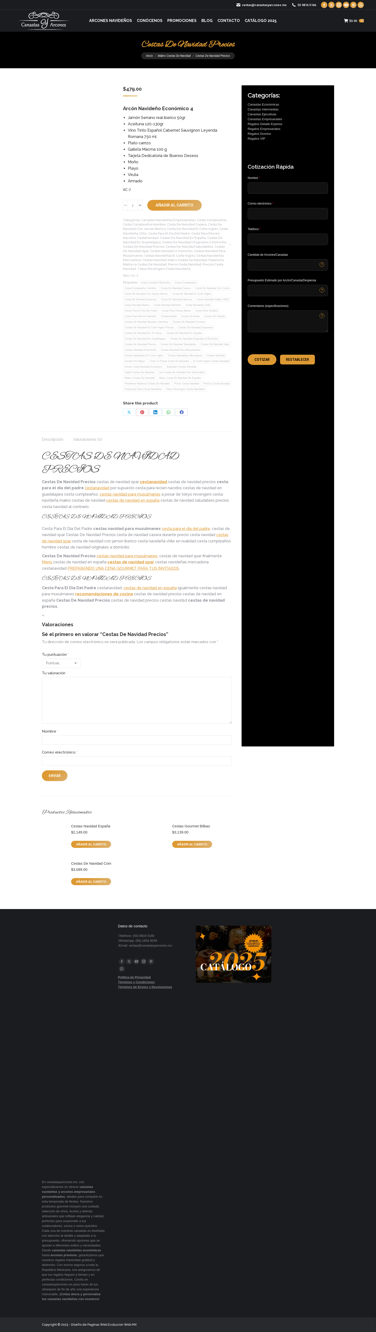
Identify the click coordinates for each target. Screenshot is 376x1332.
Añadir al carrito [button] (91, 844)
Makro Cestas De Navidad (187, 260)
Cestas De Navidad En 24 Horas (143, 333)
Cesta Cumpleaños (211, 220)
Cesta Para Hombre (206, 310)
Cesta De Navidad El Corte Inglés (192, 229)
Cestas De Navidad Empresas (196, 327)
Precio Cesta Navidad (184, 264)
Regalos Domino (259, 134)
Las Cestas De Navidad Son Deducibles (182, 372)
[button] (262, 359)
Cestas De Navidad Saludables (189, 246)
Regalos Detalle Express (265, 124)
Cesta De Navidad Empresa (141, 299)
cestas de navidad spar (130, 562)
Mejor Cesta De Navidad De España (180, 378)
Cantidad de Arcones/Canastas (268, 254)
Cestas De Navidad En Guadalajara (145, 338)
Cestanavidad (148, 238)
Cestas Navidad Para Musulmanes (180, 350)
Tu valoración (54, 673)
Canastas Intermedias (263, 109)
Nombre (50, 731)
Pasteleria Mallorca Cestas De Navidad (147, 383)
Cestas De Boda (190, 316)
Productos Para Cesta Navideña (143, 389)
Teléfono (254, 229)
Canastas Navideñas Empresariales (168, 220)
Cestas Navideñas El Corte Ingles (169, 255)
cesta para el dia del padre (186, 528)
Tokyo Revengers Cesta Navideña (164, 269)
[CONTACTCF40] (288, 290)
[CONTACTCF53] (288, 265)
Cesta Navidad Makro (137, 305)
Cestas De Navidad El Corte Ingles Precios (149, 327)
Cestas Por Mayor (135, 361)
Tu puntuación (55, 654)
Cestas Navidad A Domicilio (171, 251)
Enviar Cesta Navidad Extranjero (143, 366)
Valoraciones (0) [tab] (87, 439)
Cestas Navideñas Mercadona (185, 355)
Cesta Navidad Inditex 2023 (213, 299)
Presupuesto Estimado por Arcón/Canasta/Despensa (282, 280)
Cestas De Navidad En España (183, 238)
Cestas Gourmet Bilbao (191, 826)
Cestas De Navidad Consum (189, 322)
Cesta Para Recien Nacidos (140, 316)
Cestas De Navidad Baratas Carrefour (146, 322)
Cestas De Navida (214, 316)
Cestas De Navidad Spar (215, 344)
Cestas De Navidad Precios (143, 246)
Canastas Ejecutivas (262, 114)
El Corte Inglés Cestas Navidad (211, 361)
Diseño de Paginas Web (89, 1324)
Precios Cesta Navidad (217, 383)
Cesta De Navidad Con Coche (212, 288)
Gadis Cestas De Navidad (139, 372)
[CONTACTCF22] (288, 321)
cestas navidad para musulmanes (130, 494)
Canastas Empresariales (265, 119)
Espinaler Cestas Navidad (181, 366)
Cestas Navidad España (90, 826)
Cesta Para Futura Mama (176, 310)
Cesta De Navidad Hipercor (176, 299)
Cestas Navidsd (154, 260)
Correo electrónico (60, 752)
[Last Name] (288, 188)
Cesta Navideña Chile (198, 305)
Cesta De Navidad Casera (187, 224)
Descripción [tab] (52, 439)
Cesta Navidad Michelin (167, 305)
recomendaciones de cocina (104, 594)
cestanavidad (153, 482)
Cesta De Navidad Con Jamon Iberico (146, 294)
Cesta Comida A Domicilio (155, 282)
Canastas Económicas (263, 104)
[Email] (288, 213)
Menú (47, 562)
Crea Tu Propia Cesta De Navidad (169, 361)
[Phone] (288, 239)
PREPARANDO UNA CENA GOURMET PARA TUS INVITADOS (123, 568)
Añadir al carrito (174, 205)
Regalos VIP (256, 138)
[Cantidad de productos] (133, 205)
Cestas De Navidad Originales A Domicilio (194, 242)
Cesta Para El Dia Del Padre (169, 233)
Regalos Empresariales (264, 129)
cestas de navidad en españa (133, 500)
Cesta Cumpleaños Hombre (144, 224)
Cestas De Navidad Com (91, 863)
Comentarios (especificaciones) (268, 306)
